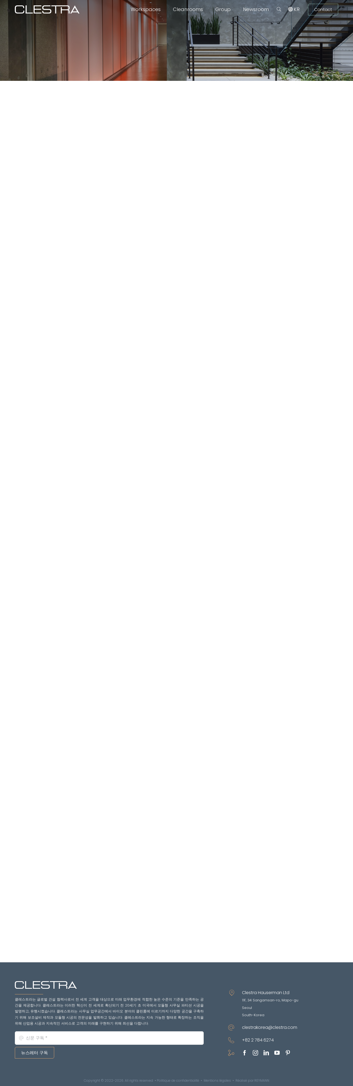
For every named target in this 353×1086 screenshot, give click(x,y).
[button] (279, 9)
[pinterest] (287, 1053)
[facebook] (244, 1053)
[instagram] (255, 1053)
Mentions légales (217, 1080)
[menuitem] (296, 9)
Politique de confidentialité (178, 1080)
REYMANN (261, 1080)
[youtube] (277, 1053)
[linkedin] (266, 1053)
